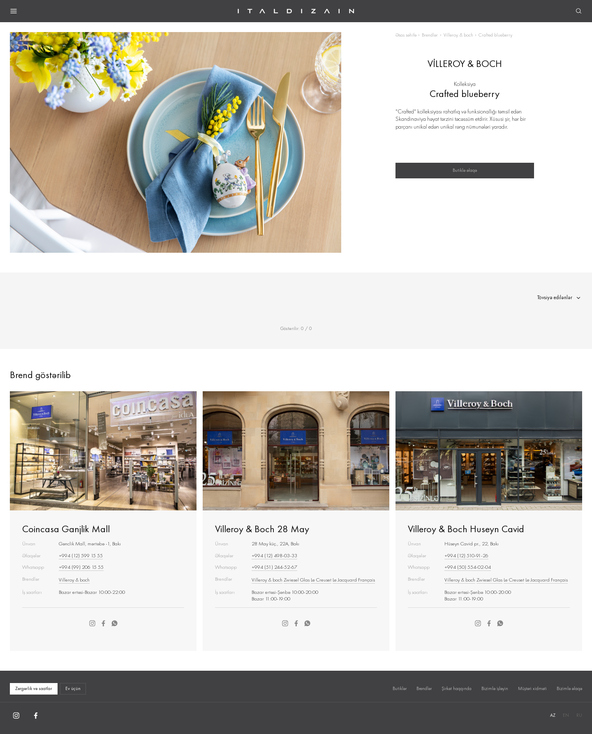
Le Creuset (321, 579)
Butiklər (400, 688)
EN (566, 715)
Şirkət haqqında (457, 688)
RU (579, 715)
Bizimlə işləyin (494, 688)
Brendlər (430, 35)
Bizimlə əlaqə (569, 688)
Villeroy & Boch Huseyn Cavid (466, 528)
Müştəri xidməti (532, 688)
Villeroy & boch (458, 35)
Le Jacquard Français (354, 579)
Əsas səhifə (405, 35)
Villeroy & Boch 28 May (262, 528)
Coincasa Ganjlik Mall (66, 528)
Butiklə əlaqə (465, 170)
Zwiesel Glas (297, 579)
